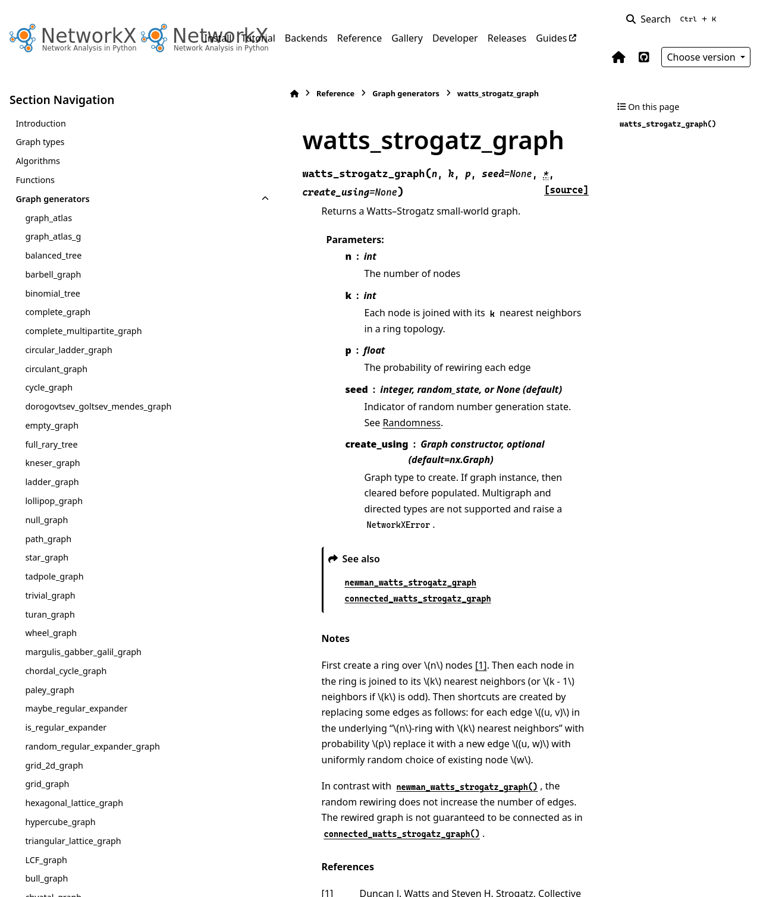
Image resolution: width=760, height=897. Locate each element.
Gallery (407, 38)
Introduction (40, 123)
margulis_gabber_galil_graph (83, 651)
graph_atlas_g (53, 236)
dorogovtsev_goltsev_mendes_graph (98, 406)
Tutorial (258, 38)
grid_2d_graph (54, 765)
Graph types (39, 141)
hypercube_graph (60, 821)
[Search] (673, 19)
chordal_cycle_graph (65, 670)
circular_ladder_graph (68, 349)
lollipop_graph (54, 500)
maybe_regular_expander (76, 708)
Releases (507, 38)
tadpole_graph (54, 576)
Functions (35, 179)
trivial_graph (50, 595)
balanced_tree (53, 255)
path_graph (48, 539)
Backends (306, 38)
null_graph (46, 519)
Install (218, 38)
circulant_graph (56, 368)
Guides (551, 38)
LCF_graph (46, 859)
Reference (359, 38)
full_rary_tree (51, 444)
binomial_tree (52, 293)
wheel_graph (51, 632)
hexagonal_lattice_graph (74, 802)
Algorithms (37, 160)
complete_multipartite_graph (83, 330)
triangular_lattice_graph (73, 840)
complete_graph (57, 311)
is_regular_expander (65, 727)
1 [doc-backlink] (243, 780)
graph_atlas (48, 218)
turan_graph (49, 614)
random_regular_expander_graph (92, 746)
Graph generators (52, 198)
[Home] (210, 93)
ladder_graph (51, 481)
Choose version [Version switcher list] (702, 57)
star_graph (46, 557)
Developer (455, 38)
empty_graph (51, 425)
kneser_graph (52, 462)
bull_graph (46, 878)
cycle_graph (49, 387)
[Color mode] (743, 19)
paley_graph (49, 689)
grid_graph (47, 783)
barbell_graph (53, 274)
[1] (397, 583)
